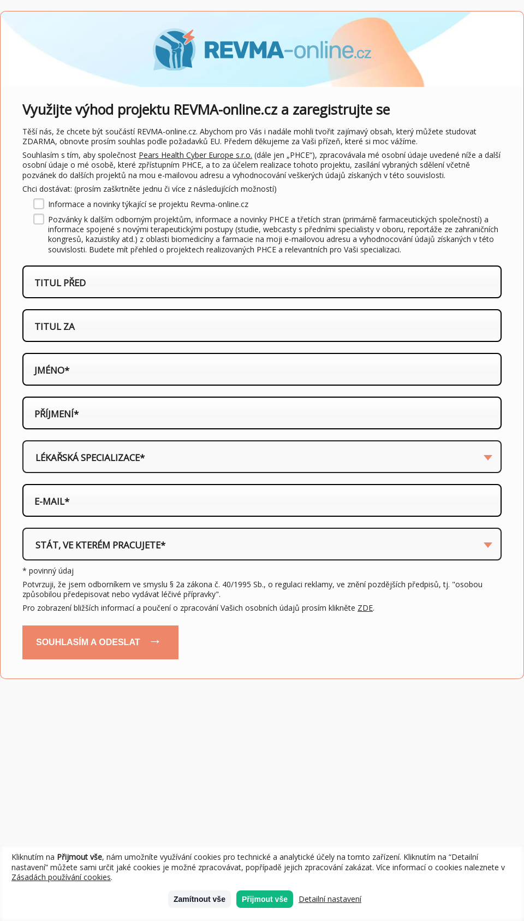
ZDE (365, 608)
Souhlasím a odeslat (88, 642)
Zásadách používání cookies (61, 877)
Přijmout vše (265, 899)
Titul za (54, 327)
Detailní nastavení (330, 899)
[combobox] (262, 456)
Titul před (60, 283)
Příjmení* (56, 414)
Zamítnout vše (199, 899)
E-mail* (51, 501)
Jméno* (51, 370)
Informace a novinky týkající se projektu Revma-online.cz (148, 204)
